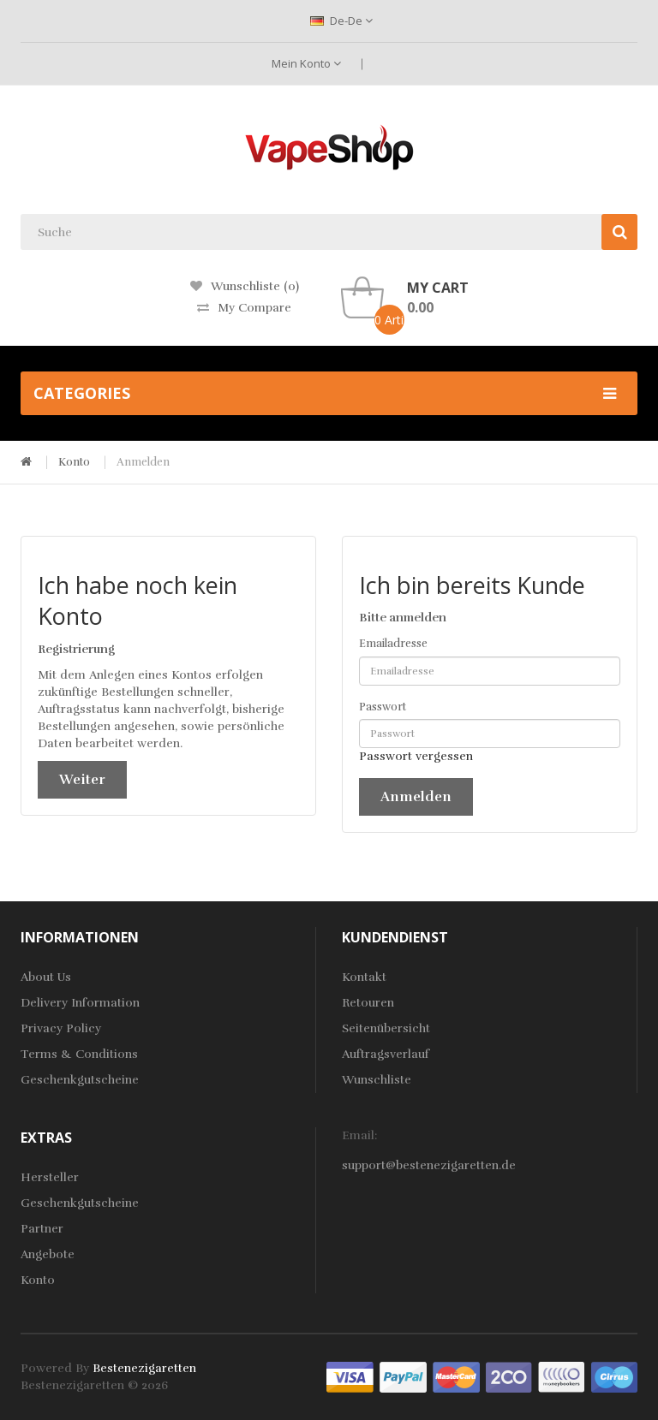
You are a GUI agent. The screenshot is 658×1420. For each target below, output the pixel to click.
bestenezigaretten (144, 1368)
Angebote (48, 1254)
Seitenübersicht (386, 1028)
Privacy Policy (61, 1028)
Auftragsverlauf (385, 1054)
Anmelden (143, 462)
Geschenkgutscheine (80, 1079)
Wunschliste (376, 1079)
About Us (46, 977)
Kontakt (364, 977)
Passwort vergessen (416, 756)
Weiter (82, 779)
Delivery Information (80, 1002)
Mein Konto (306, 63)
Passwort (382, 707)
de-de (341, 20)
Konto (74, 462)
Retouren (368, 1002)
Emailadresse (393, 644)
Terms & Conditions (79, 1054)
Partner (42, 1228)
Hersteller (50, 1177)
